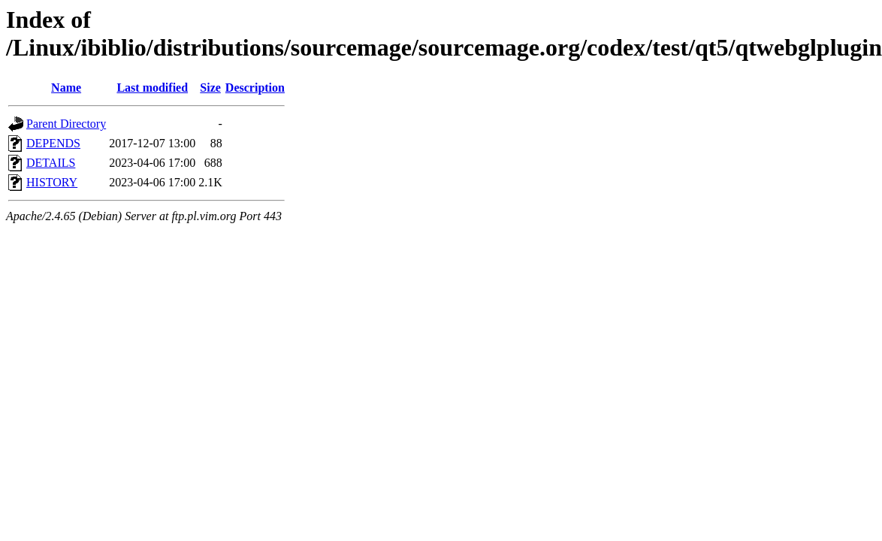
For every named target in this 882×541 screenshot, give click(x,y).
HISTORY (51, 182)
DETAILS (50, 162)
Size (210, 87)
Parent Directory (66, 123)
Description (255, 87)
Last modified (152, 87)
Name (66, 87)
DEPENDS (53, 143)
